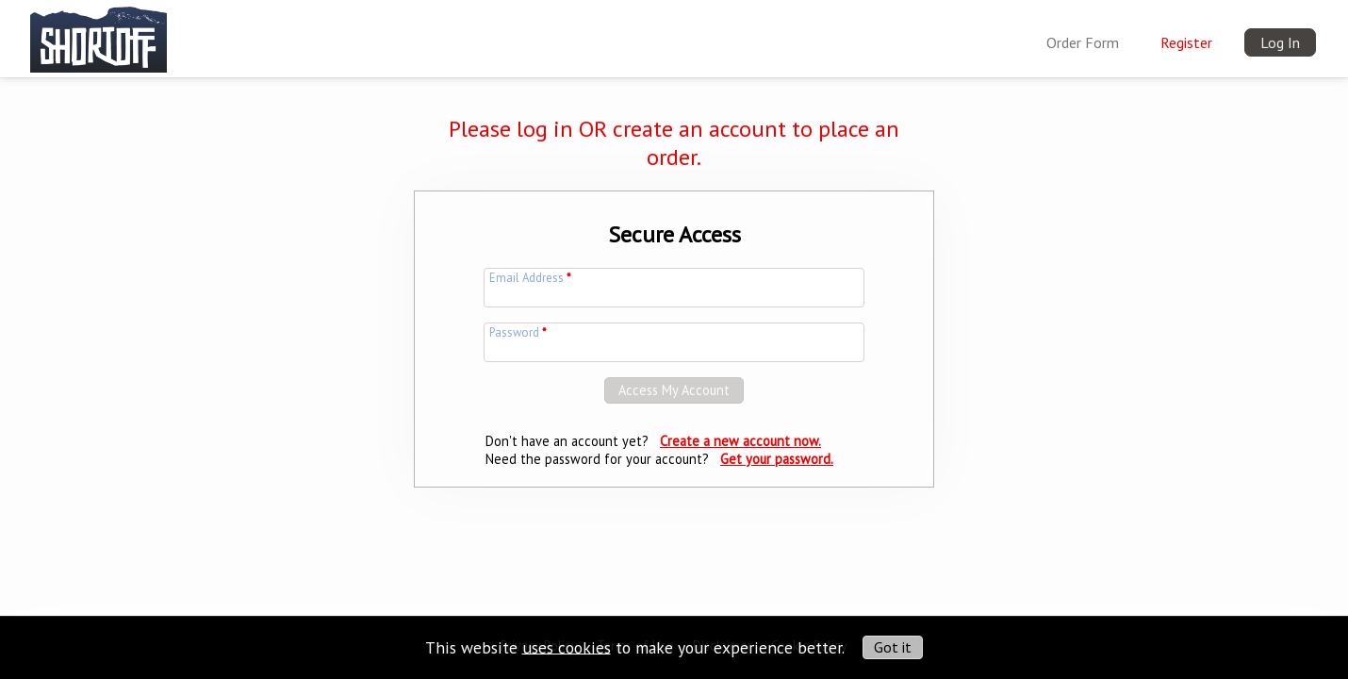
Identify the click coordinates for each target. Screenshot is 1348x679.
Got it (893, 647)
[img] (98, 34)
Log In (1280, 42)
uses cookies (566, 646)
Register (1186, 42)
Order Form (1082, 42)
